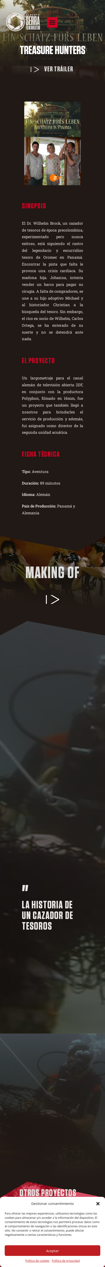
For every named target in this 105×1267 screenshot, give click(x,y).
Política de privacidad (66, 1261)
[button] (98, 1203)
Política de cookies (37, 1261)
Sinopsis (34, 206)
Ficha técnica (41, 454)
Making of (52, 573)
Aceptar (52, 1250)
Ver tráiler (58, 69)
